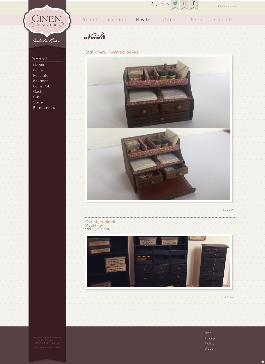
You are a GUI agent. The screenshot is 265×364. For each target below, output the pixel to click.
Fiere (196, 20)
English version (227, 7)
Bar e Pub (41, 86)
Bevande (41, 81)
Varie (38, 102)
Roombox (116, 20)
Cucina (39, 92)
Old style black (100, 222)
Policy (210, 343)
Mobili (38, 65)
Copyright (213, 338)
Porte (38, 70)
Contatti (223, 20)
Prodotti (90, 20)
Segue (227, 209)
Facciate (40, 76)
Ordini (170, 20)
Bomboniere (44, 108)
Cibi (36, 97)
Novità (143, 20)
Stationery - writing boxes (111, 52)
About (210, 348)
